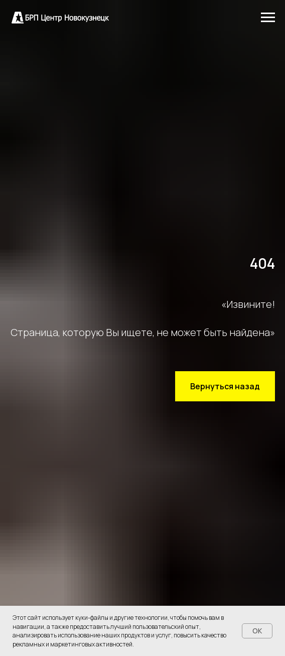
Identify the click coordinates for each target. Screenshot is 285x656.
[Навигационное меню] (268, 18)
